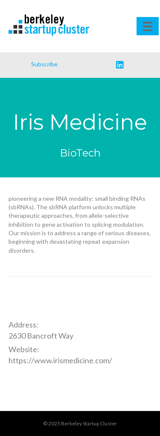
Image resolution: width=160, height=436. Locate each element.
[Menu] (148, 26)
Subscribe (44, 64)
